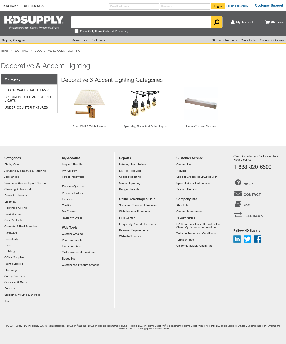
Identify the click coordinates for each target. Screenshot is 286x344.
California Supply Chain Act (194, 245)
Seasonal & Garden (16, 282)
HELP (243, 182)
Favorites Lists (227, 40)
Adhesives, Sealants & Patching (25, 170)
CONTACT (247, 193)
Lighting (9, 251)
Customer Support (269, 5)
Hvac (7, 245)
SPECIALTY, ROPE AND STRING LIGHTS (28, 99)
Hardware (10, 232)
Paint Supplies (13, 263)
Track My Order (72, 217)
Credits (66, 205)
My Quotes (69, 211)
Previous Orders (72, 193)
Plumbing (10, 270)
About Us (182, 205)
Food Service (12, 214)
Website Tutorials (130, 236)
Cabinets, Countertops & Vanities (25, 183)
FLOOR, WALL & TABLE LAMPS (27, 90)
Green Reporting (129, 183)
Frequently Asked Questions (137, 224)
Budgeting (68, 258)
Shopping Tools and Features (138, 205)
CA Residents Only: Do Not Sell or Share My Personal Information (198, 225)
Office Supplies (14, 257)
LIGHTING (21, 50)
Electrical (10, 201)
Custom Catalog (72, 233)
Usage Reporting (130, 176)
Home (4, 50)
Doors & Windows (16, 195)
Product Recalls (186, 189)
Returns (181, 170)
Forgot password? (237, 5)
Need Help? (9, 6)
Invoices (67, 199)
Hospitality (11, 239)
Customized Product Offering (80, 264)
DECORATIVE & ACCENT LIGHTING (57, 50)
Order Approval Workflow (78, 252)
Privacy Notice (185, 217)
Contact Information (189, 211)
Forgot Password (73, 176)
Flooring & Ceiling (15, 207)
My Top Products (130, 170)
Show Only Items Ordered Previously (101, 31)
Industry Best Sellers (132, 164)
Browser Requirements (134, 230)
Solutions (98, 40)
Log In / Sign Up (72, 164)
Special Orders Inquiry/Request (196, 176)
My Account (69, 170)
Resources (79, 40)
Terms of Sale (185, 239)
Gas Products (13, 220)
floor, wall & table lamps (89, 126)
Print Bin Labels (72, 240)
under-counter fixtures (201, 126)
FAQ (241, 204)
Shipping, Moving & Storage (22, 294)
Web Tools (248, 40)
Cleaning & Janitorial (17, 189)
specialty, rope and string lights (145, 126)
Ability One (11, 164)
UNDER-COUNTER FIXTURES (26, 107)
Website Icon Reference (134, 211)
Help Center (127, 217)
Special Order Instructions (193, 183)
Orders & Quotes (272, 40)
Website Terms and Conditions (196, 233)
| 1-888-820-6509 (32, 6)
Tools (7, 301)
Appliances (11, 176)
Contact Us (183, 164)
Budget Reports (129, 189)
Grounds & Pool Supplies (20, 226)
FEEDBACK (248, 214)
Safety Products (14, 276)
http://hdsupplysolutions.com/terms (151, 328)
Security (9, 288)
